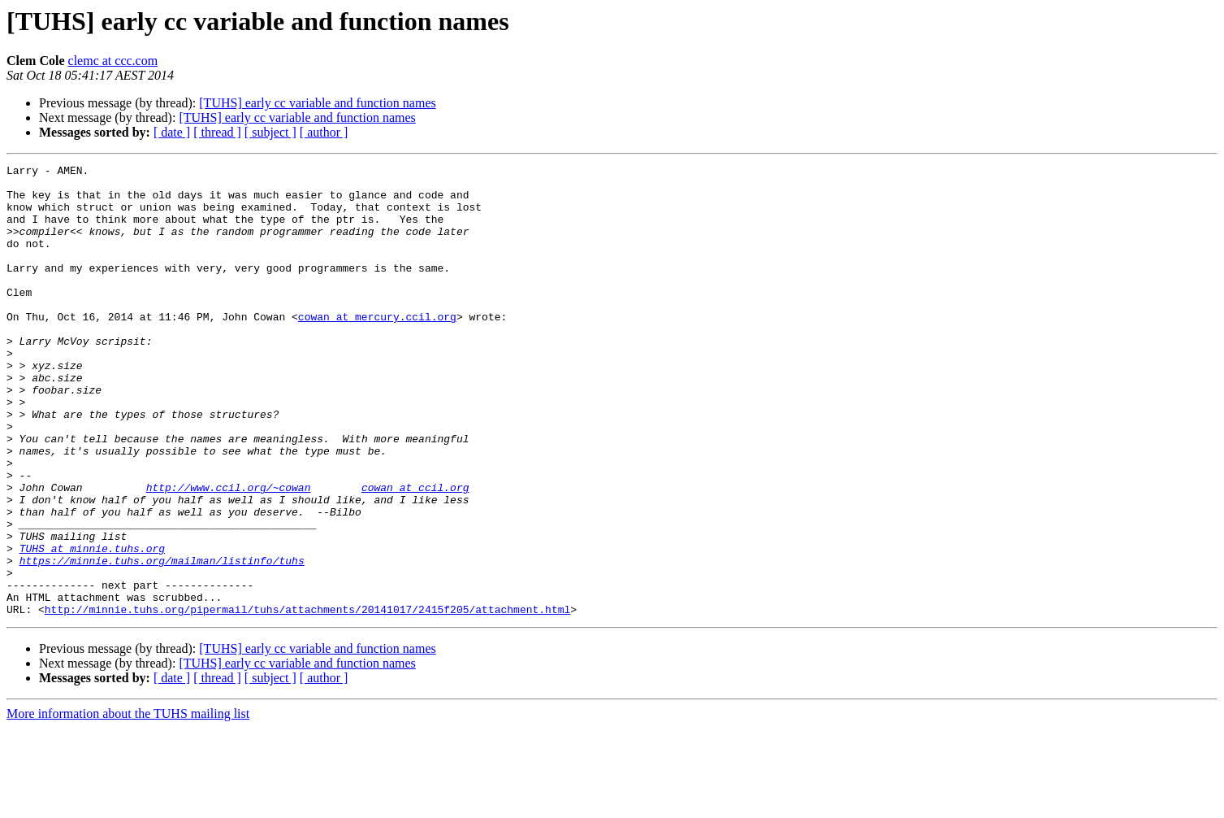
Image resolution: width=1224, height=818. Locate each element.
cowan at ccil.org (415, 553)
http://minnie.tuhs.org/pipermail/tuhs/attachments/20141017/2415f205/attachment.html (307, 699)
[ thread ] (217, 132)
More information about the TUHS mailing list (127, 804)
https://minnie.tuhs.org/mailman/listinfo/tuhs (162, 640)
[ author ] (324, 132)
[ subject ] (270, 132)
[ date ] (172, 132)
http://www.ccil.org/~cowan (228, 553)
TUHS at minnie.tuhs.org (92, 626)
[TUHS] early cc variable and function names (317, 103)
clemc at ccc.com (113, 60)
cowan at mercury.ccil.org (377, 348)
